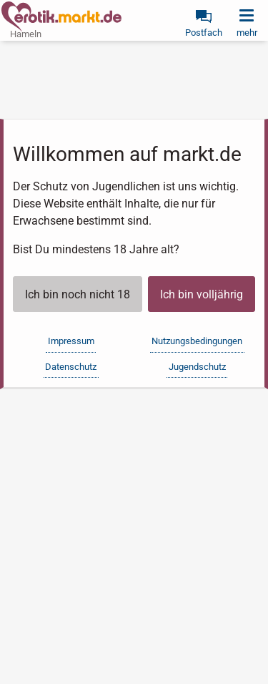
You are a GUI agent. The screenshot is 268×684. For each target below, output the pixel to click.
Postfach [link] (203, 32)
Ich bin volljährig (201, 294)
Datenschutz (70, 366)
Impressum (71, 341)
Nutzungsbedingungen (197, 341)
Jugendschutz (197, 366)
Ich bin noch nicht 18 (77, 294)
